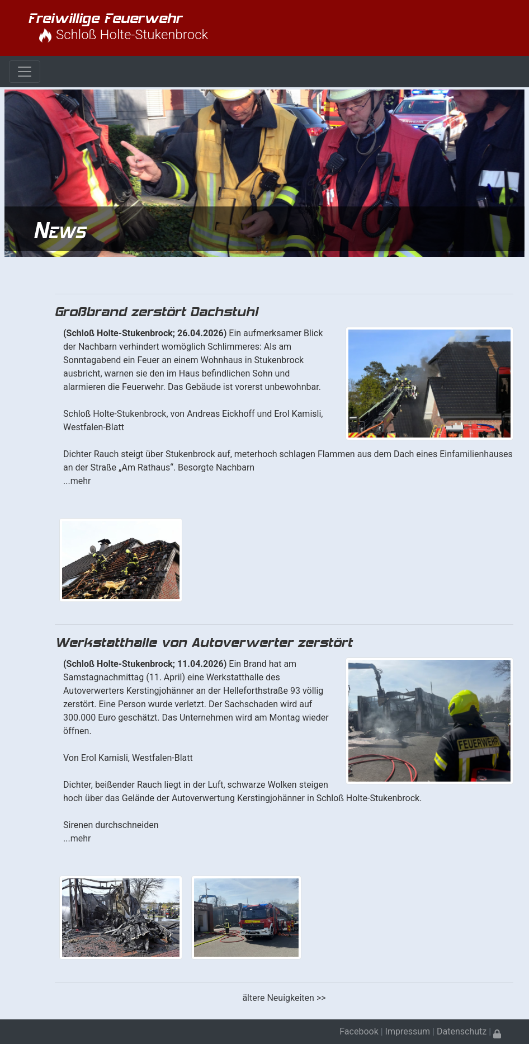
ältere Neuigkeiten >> (283, 998)
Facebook (358, 1031)
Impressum (408, 1031)
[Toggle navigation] (24, 71)
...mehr (77, 481)
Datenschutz (462, 1031)
